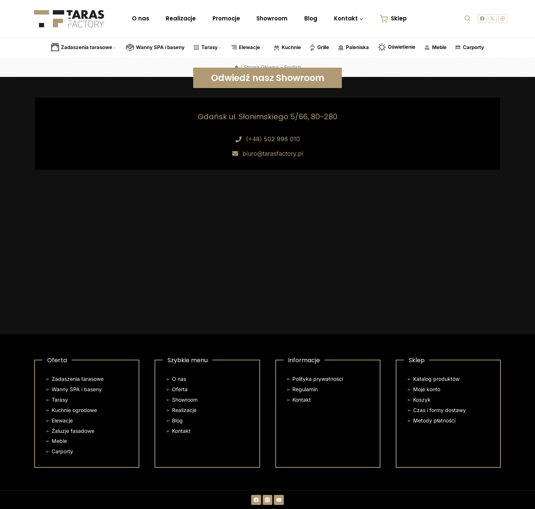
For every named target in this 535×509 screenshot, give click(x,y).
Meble (59, 441)
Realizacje (181, 18)
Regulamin (305, 389)
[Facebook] (482, 18)
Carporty (62, 451)
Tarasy (60, 400)
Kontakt (181, 431)
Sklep (393, 18)
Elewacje (62, 421)
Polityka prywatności (317, 379)
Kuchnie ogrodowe (74, 410)
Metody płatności (434, 421)
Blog (310, 18)
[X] (492, 18)
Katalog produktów (436, 379)
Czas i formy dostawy (439, 410)
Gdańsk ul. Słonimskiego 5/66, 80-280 (267, 116)
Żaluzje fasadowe (73, 431)
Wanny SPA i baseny (77, 389)
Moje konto (426, 389)
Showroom (272, 18)
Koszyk (422, 400)
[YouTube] (279, 500)
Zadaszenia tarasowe (78, 379)
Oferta (180, 389)
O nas (140, 18)
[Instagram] (502, 18)
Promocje (226, 18)
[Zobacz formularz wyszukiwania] (467, 18)
